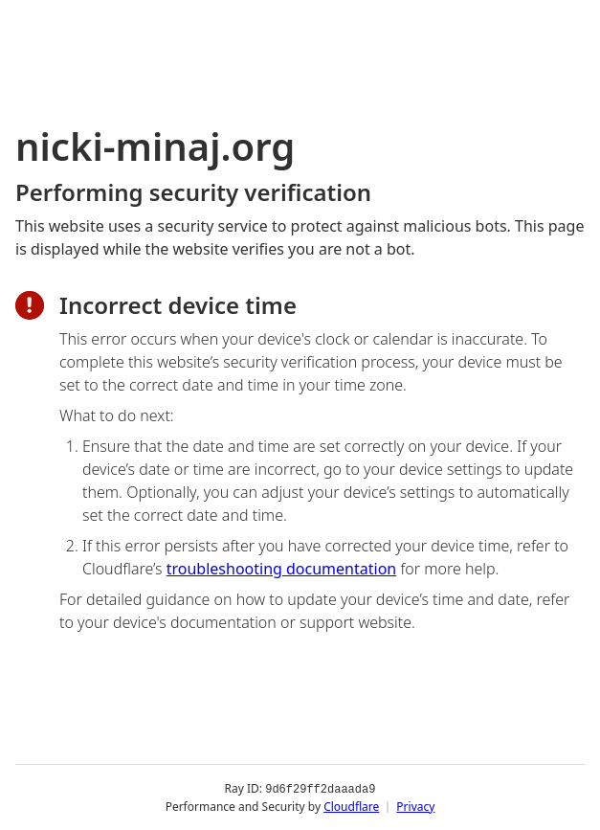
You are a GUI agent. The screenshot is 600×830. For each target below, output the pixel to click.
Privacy (415, 805)
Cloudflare (351, 805)
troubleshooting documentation (282, 568)
